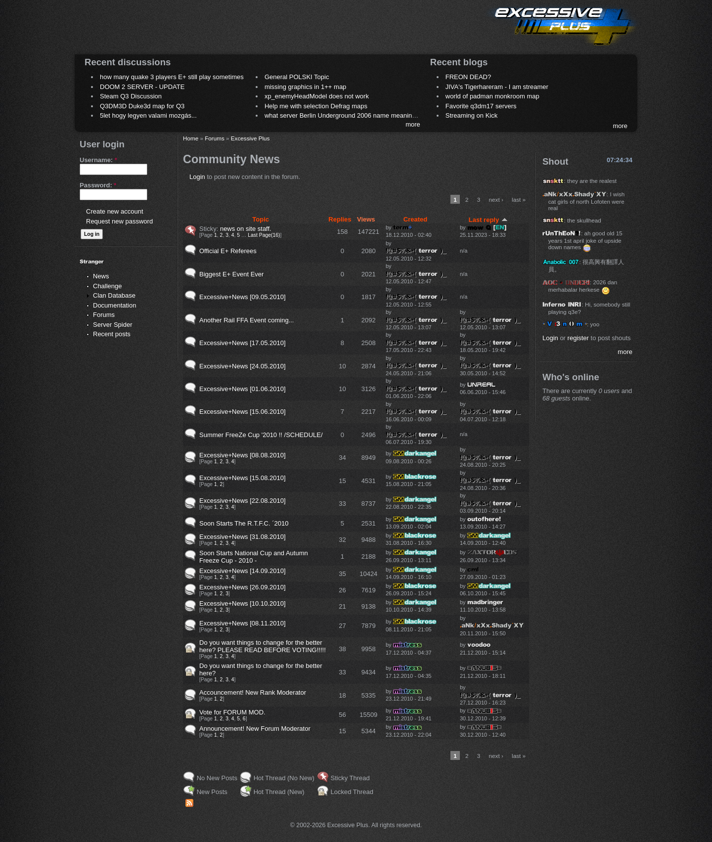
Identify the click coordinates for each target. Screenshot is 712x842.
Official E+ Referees (228, 251)
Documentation (114, 305)
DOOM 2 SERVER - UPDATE (142, 86)
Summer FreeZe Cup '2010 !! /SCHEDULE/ (261, 435)
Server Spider (112, 324)
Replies (339, 219)
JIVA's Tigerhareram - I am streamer (496, 86)
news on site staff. (245, 228)
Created (415, 219)
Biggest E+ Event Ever (231, 274)
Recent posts (112, 334)
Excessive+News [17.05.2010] (242, 343)
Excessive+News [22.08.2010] (242, 500)
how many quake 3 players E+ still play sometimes (172, 77)
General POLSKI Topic (297, 77)
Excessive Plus (250, 138)
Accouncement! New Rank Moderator (252, 692)
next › (496, 199)
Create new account (114, 211)
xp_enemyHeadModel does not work (317, 96)
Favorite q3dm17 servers (481, 106)
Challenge (107, 286)
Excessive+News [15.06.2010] (242, 411)
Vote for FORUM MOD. (232, 712)
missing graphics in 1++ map (305, 86)
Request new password (119, 221)
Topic (260, 219)
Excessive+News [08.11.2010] (242, 623)
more (412, 124)
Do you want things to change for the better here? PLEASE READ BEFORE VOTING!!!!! (262, 646)
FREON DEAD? (468, 77)
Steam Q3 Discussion (131, 96)
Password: (98, 185)
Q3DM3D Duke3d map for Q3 (142, 106)
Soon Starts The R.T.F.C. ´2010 (243, 523)
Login (197, 176)
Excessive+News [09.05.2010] (242, 297)
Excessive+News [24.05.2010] (242, 366)
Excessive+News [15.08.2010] (242, 478)
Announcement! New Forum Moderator (255, 728)
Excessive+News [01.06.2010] (242, 389)
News (101, 276)
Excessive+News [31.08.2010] (242, 536)
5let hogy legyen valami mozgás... (148, 115)
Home (190, 138)
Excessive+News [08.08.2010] (242, 455)
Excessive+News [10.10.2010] (242, 603)
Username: (98, 160)
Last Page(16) (264, 235)
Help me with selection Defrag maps (316, 106)
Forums (104, 314)
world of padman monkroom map (492, 96)
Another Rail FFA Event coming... (246, 320)
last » (519, 199)
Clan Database (114, 295)
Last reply (488, 219)
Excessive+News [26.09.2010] (242, 587)
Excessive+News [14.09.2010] (242, 571)
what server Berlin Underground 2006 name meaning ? (343, 115)
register (578, 338)
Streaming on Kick (471, 115)
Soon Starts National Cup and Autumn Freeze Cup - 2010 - (253, 556)
